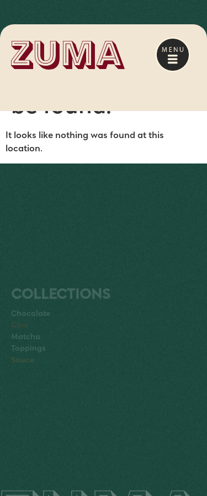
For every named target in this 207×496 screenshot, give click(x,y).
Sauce (22, 367)
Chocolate (30, 321)
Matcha (25, 344)
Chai (20, 332)
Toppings (28, 356)
